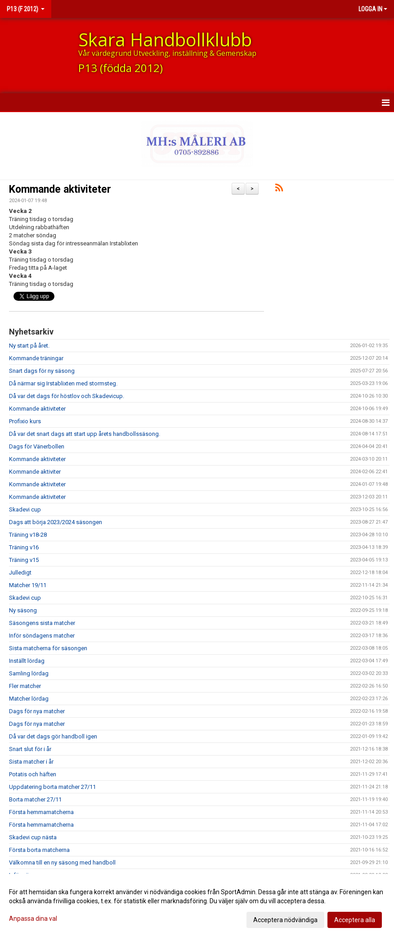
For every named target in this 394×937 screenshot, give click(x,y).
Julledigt (20, 572)
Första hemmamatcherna (41, 812)
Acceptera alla (354, 919)
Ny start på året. (29, 345)
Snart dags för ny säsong (42, 370)
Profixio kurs (25, 421)
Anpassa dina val (33, 918)
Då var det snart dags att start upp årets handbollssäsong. (84, 433)
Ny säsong (23, 610)
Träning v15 (24, 560)
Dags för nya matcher (37, 711)
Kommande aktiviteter (60, 189)
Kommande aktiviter (35, 471)
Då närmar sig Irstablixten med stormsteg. (63, 383)
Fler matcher (25, 686)
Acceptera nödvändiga (285, 919)
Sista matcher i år (31, 761)
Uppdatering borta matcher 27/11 (52, 786)
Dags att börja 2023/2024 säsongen (55, 522)
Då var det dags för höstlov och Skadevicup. (66, 396)
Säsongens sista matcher (42, 623)
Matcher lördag (29, 698)
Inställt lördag (27, 660)
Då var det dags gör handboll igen (53, 736)
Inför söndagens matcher (42, 635)
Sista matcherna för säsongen (48, 648)
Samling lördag (29, 673)
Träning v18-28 (28, 534)
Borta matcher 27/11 (35, 799)
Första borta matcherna (39, 849)
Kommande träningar (36, 358)
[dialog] (197, 905)
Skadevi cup (25, 509)
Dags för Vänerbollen (36, 446)
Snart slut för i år (30, 749)
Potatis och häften (32, 774)
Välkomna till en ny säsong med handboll (62, 862)
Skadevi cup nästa (33, 837)
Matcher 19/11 (27, 585)
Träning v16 (24, 547)
